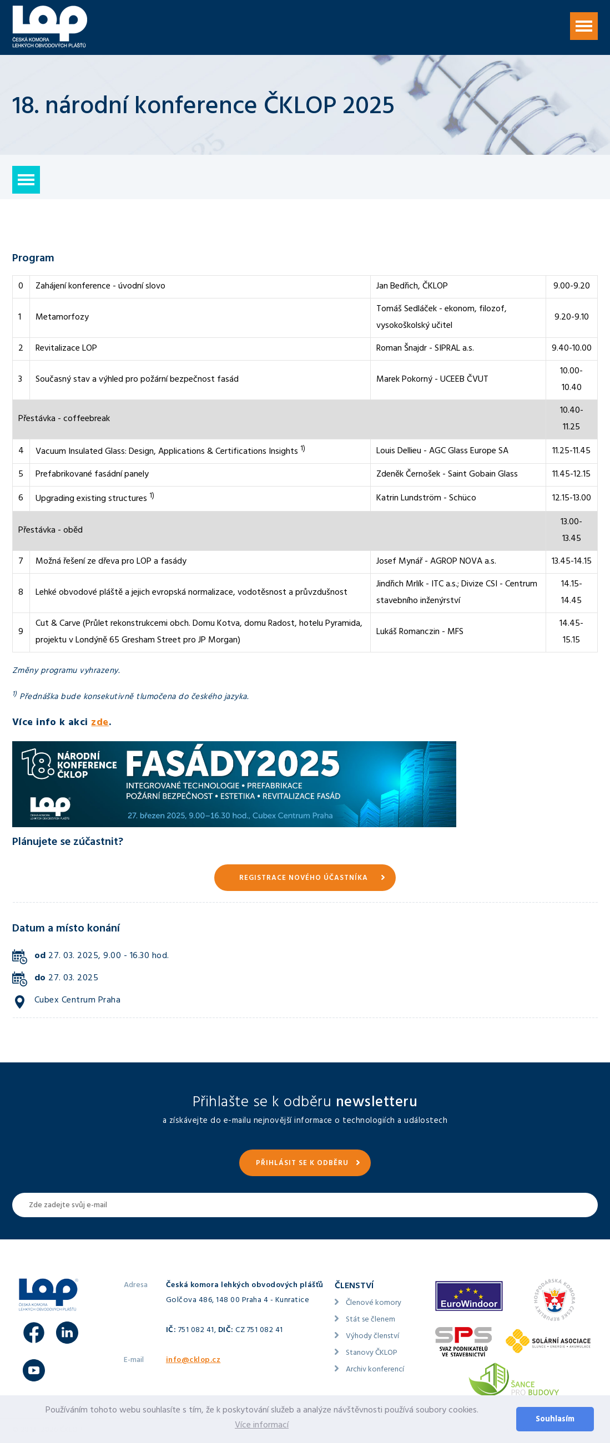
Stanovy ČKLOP (371, 1353)
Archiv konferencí (375, 1370)
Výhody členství (372, 1336)
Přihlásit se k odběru (302, 1164)
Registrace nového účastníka (303, 878)
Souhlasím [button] (555, 1419)
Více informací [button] (262, 1425)
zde (100, 723)
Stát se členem (370, 1320)
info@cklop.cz (193, 1360)
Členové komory (373, 1303)
